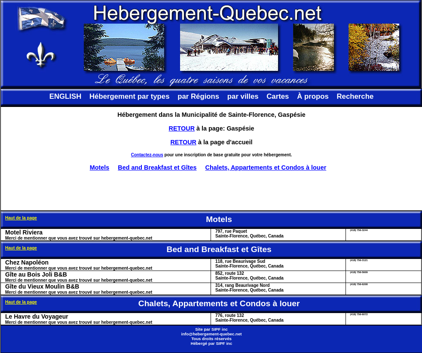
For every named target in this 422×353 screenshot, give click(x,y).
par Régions (198, 96)
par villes (243, 96)
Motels (100, 167)
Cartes (277, 96)
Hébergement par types (129, 96)
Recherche (354, 96)
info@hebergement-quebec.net (211, 334)
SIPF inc (219, 329)
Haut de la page (21, 218)
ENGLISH (65, 96)
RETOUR (182, 128)
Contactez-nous (147, 154)
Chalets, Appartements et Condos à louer (266, 167)
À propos (313, 96)
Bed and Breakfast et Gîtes (157, 167)
